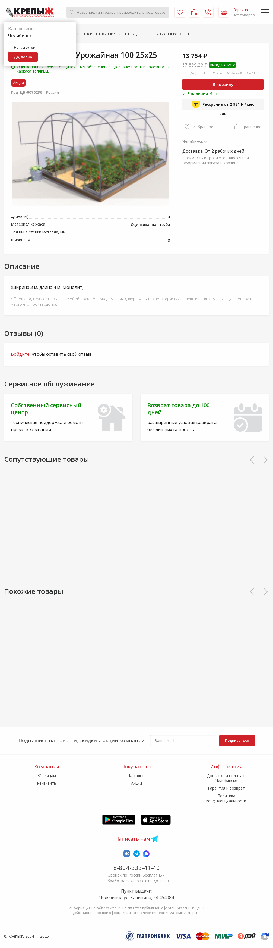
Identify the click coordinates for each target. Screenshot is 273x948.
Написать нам (132, 838)
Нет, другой (25, 47)
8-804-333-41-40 (136, 867)
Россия (52, 92)
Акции (136, 783)
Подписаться (237, 740)
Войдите (20, 354)
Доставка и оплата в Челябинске (226, 778)
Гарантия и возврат (226, 788)
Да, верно (23, 56)
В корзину (223, 84)
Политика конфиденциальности (226, 798)
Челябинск (192, 141)
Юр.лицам (46, 775)
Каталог (136, 775)
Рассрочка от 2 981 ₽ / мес (223, 104)
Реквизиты (47, 783)
